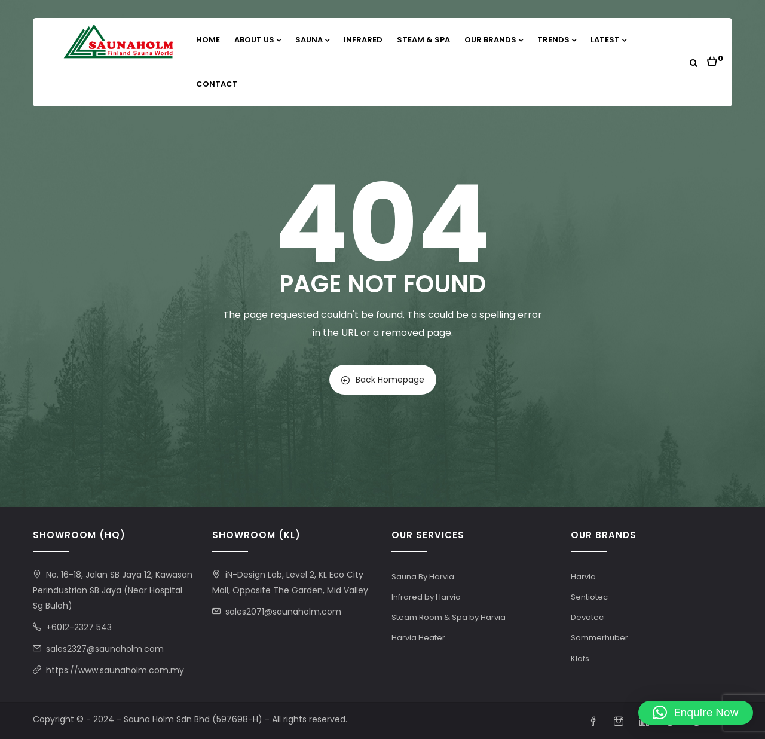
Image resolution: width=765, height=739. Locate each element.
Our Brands (493, 39)
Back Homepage (382, 380)
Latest (608, 39)
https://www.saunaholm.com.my (115, 670)
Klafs (580, 658)
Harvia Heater (418, 637)
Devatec (587, 617)
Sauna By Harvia (422, 576)
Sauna (312, 39)
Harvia (583, 576)
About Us (257, 39)
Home (208, 39)
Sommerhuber (599, 637)
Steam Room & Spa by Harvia (448, 617)
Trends (556, 39)
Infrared (363, 39)
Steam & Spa (423, 39)
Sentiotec (589, 597)
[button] (715, 58)
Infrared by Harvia (426, 597)
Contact (217, 84)
